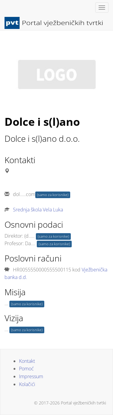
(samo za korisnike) (52, 194)
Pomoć (26, 368)
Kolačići (27, 384)
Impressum (31, 376)
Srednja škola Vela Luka (38, 209)
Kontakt (27, 361)
